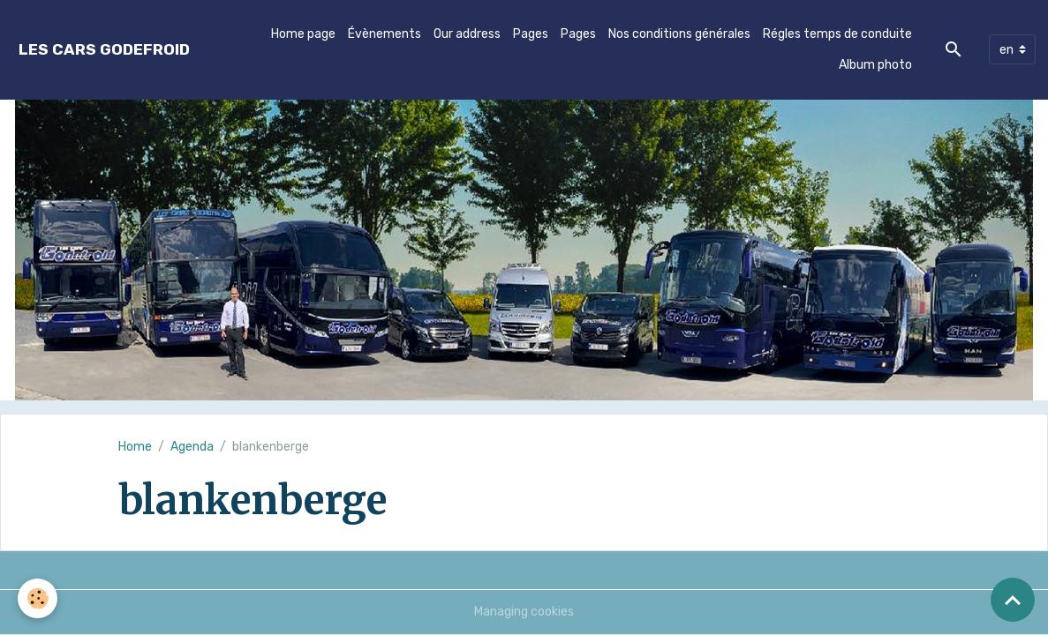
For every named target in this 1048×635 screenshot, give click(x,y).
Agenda (192, 446)
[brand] (104, 49)
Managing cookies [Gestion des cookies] (524, 611)
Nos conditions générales (679, 33)
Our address (467, 33)
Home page (303, 33)
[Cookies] (37, 598)
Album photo (875, 64)
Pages (530, 33)
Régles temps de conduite (837, 33)
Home (135, 446)
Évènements (384, 33)
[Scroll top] (1013, 600)
